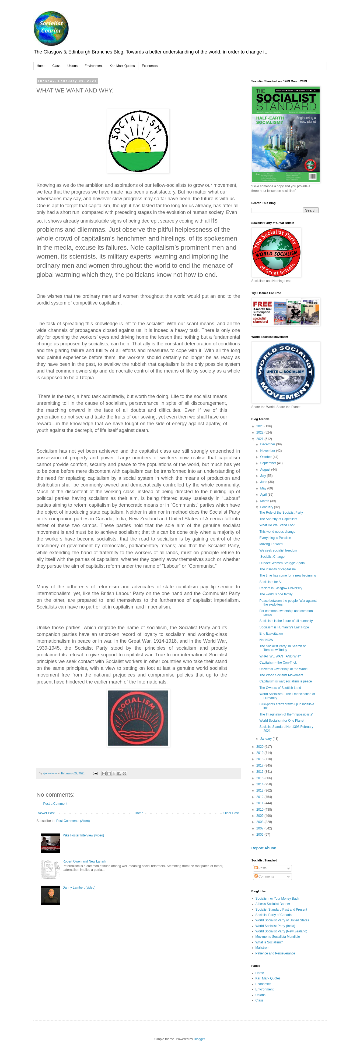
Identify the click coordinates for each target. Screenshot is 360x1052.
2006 (260, 834)
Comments (264, 876)
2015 (260, 778)
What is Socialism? (269, 942)
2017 (260, 765)
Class (57, 66)
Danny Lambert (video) (78, 887)
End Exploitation (271, 633)
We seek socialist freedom (278, 550)
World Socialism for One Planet (281, 720)
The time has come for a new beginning (287, 575)
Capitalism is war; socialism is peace (285, 681)
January (266, 738)
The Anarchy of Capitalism (278, 519)
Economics (150, 66)
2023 (260, 426)
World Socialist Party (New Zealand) (281, 931)
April (263, 494)
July (263, 476)
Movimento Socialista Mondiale (278, 937)
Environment (94, 66)
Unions (73, 66)
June (264, 482)
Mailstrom (263, 948)
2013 (260, 790)
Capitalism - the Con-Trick (277, 662)
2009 (260, 816)
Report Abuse (263, 848)
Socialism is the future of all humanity (286, 621)
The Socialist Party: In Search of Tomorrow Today (282, 648)
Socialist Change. (272, 557)
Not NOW (266, 640)
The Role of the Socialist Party (281, 512)
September (268, 463)
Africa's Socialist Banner (273, 904)
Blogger (199, 1039)
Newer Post (46, 813)
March (265, 501)
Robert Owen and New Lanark (84, 861)
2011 (260, 803)
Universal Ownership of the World (283, 669)
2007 (260, 828)
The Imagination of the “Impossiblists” (286, 714)
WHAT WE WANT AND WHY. (280, 656)
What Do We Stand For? (277, 525)
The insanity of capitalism (277, 569)
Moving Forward (270, 544)
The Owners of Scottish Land (280, 688)
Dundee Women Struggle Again (282, 563)
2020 (260, 747)
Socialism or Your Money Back (277, 898)
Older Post (231, 813)
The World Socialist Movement (281, 675)
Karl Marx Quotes (122, 66)
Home (41, 66)
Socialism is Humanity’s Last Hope (284, 627)
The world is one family (275, 594)
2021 (260, 439)
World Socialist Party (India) (275, 926)
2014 (260, 784)
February (267, 507)
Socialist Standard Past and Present (281, 909)
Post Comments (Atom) (73, 821)
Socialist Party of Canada (274, 915)
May (263, 488)
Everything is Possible (275, 538)
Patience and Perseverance (275, 953)
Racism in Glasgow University (280, 588)
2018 (260, 759)
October (266, 457)
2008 (260, 822)
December (268, 444)
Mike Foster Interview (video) (83, 835)
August (265, 469)
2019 (260, 753)
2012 (260, 797)
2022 (260, 432)
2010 (260, 809)
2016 (260, 772)
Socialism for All (270, 582)
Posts (260, 868)
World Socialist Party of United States (282, 920)
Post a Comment (55, 804)
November (268, 451)
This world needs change (277, 532)
